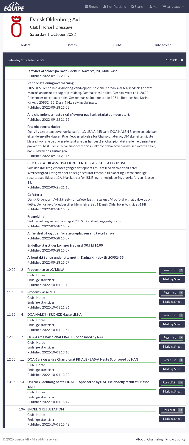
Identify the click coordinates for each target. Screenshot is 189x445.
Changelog (155, 439)
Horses (71, 45)
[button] (173, 6)
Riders (25, 45)
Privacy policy (175, 439)
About (140, 439)
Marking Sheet (172, 280)
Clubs (117, 45)
